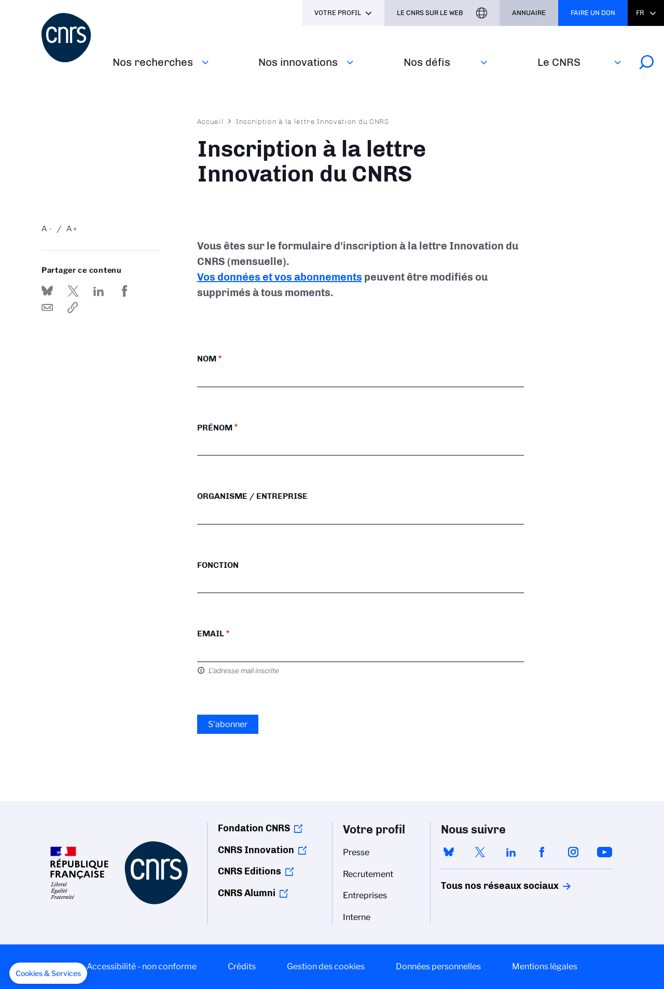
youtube (604, 852)
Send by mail (47, 307)
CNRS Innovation (256, 850)
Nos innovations (298, 61)
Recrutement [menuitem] (368, 874)
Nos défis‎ (427, 61)
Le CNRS (558, 61)
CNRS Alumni (246, 893)
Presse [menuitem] (356, 852)
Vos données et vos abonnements (279, 277)
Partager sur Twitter (73, 291)
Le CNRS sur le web (430, 13)
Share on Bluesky (47, 291)
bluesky (449, 852)
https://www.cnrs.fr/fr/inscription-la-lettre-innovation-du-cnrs (73, 307)
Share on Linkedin (98, 291)
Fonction (218, 565)
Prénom (214, 428)
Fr (640, 13)
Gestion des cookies (326, 966)
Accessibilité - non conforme (142, 966)
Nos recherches (153, 61)
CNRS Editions (249, 871)
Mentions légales (544, 966)
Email (210, 633)
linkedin (511, 852)
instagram (573, 852)
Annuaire (529, 13)
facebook (542, 852)
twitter (480, 852)
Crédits (242, 966)
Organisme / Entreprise (252, 496)
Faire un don (593, 13)
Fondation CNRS (254, 828)
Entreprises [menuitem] (365, 895)
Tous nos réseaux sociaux (482, 886)
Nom (206, 359)
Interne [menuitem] (356, 917)
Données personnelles (438, 966)
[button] (48, 973)
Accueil (210, 121)
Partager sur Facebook (124, 291)
